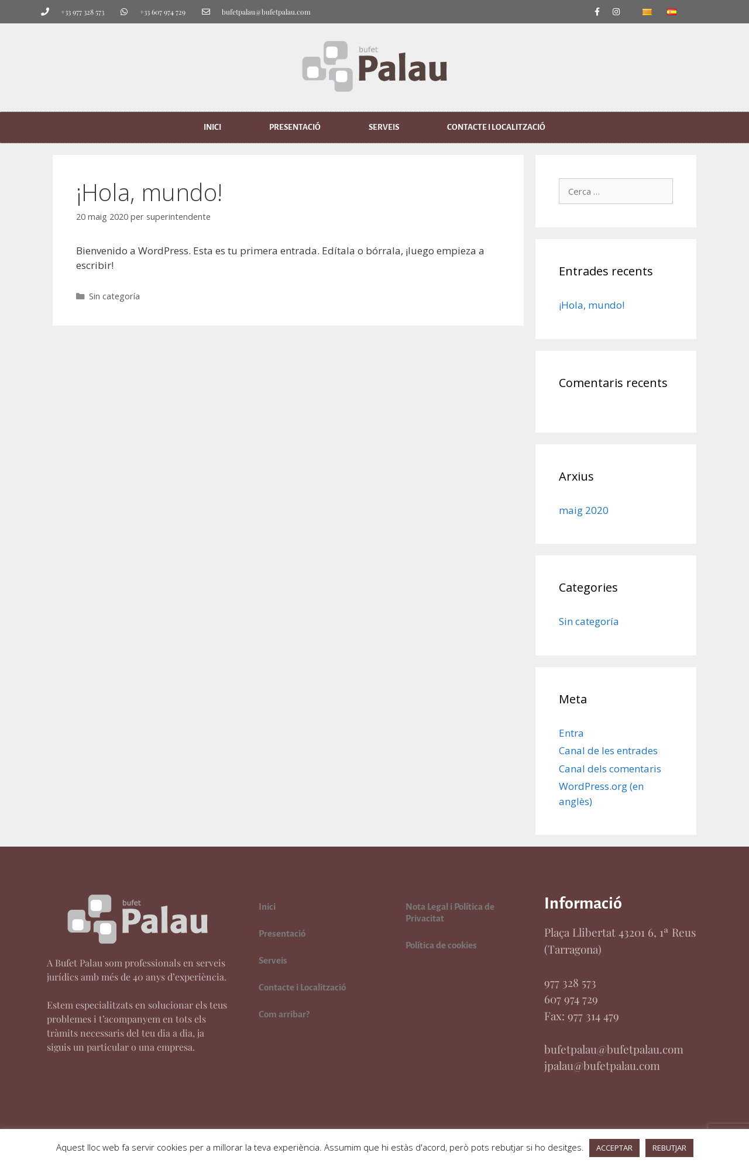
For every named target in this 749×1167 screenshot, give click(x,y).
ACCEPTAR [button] (614, 1147)
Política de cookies (441, 945)
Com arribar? (284, 1014)
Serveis (384, 127)
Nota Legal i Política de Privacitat (450, 912)
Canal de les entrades (608, 750)
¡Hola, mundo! (591, 305)
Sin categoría (114, 296)
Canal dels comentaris (610, 768)
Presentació (295, 127)
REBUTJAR (669, 1147)
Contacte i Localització (496, 127)
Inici (212, 127)
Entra (571, 733)
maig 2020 (584, 510)
